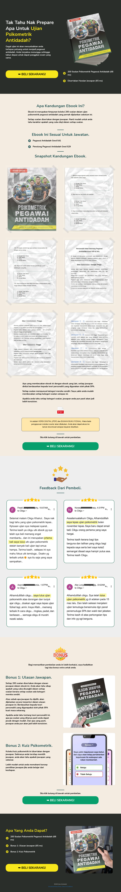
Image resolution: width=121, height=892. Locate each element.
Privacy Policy (58, 886)
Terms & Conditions (67, 886)
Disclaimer (51, 886)
